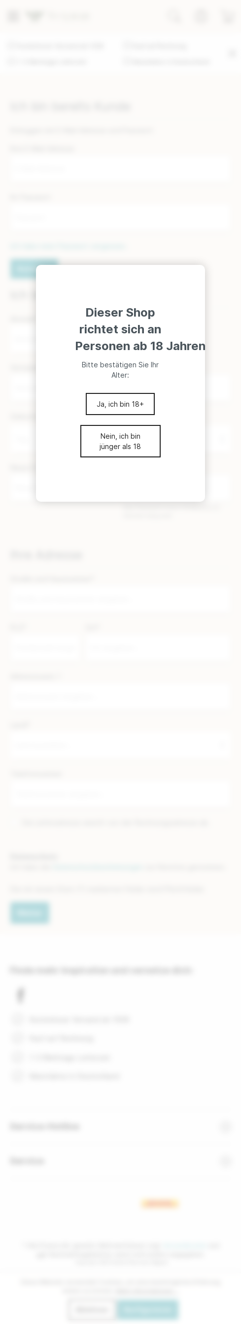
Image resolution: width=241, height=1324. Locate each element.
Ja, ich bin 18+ (120, 404)
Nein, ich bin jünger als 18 (120, 441)
